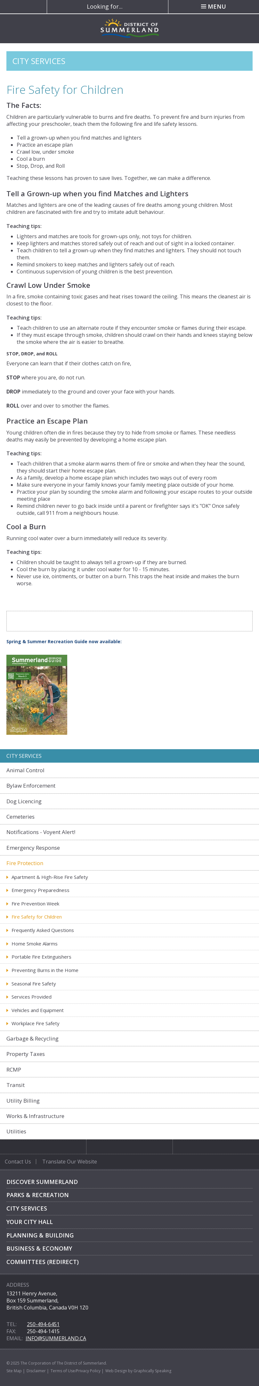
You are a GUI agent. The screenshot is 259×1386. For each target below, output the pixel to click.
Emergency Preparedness (40, 890)
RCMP (13, 1069)
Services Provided (32, 996)
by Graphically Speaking (149, 1371)
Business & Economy (39, 1248)
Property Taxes (25, 1054)
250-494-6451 (43, 1324)
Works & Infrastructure (35, 1116)
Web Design (116, 1371)
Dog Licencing (24, 801)
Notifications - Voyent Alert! (40, 832)
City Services (26, 1208)
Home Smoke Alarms (35, 943)
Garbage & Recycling (32, 1038)
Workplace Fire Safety (36, 1023)
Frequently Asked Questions (43, 930)
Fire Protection (24, 863)
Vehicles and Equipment (38, 1010)
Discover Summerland (42, 1182)
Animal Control (25, 770)
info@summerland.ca (56, 1338)
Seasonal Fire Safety (34, 983)
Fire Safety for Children (37, 916)
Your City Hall (29, 1222)
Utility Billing (23, 1100)
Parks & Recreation (37, 1195)
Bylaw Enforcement (30, 785)
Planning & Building (40, 1235)
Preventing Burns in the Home (45, 970)
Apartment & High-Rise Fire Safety (50, 877)
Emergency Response (33, 847)
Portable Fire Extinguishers (41, 956)
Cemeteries (20, 816)
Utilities (16, 1131)
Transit (15, 1085)
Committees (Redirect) (42, 1262)
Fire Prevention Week (35, 903)
